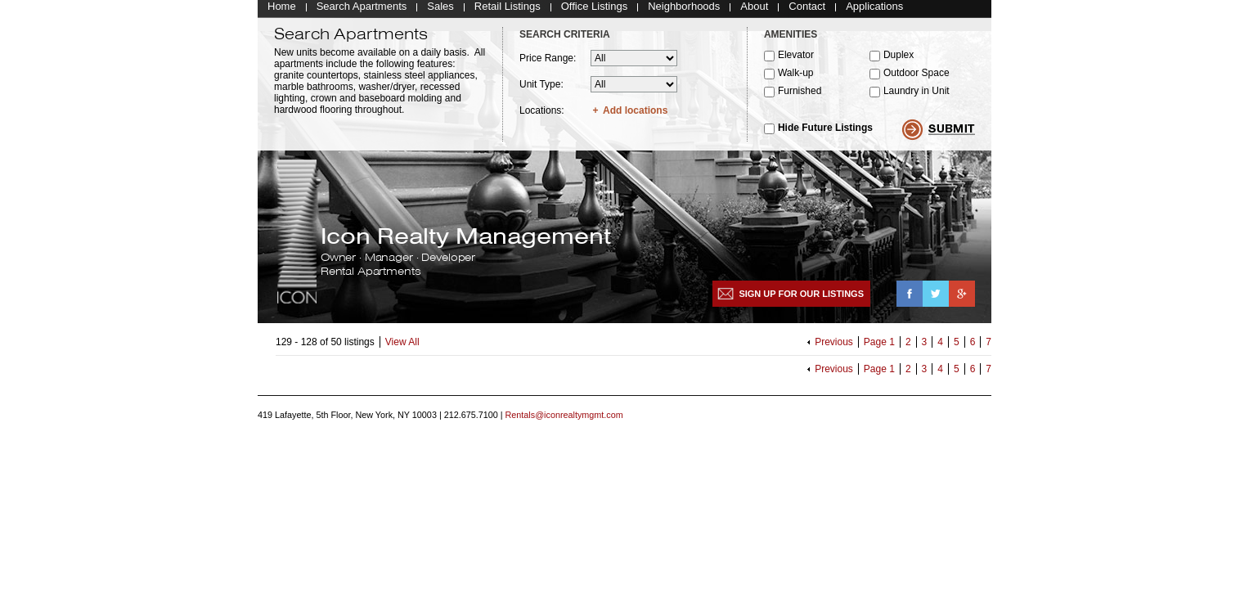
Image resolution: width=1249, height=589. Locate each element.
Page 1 (879, 346)
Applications (874, 10)
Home (281, 10)
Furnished (799, 95)
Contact (806, 10)
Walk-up (796, 77)
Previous (834, 346)
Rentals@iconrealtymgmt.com (564, 420)
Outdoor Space (916, 77)
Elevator (796, 59)
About (754, 10)
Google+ (962, 298)
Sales (440, 10)
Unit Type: (541, 88)
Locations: (541, 114)
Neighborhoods (684, 10)
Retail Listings (507, 10)
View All (402, 346)
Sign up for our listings (801, 298)
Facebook (909, 298)
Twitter (936, 298)
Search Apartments (362, 10)
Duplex (898, 59)
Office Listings (594, 10)
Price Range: (547, 62)
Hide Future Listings (825, 131)
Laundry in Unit (916, 95)
